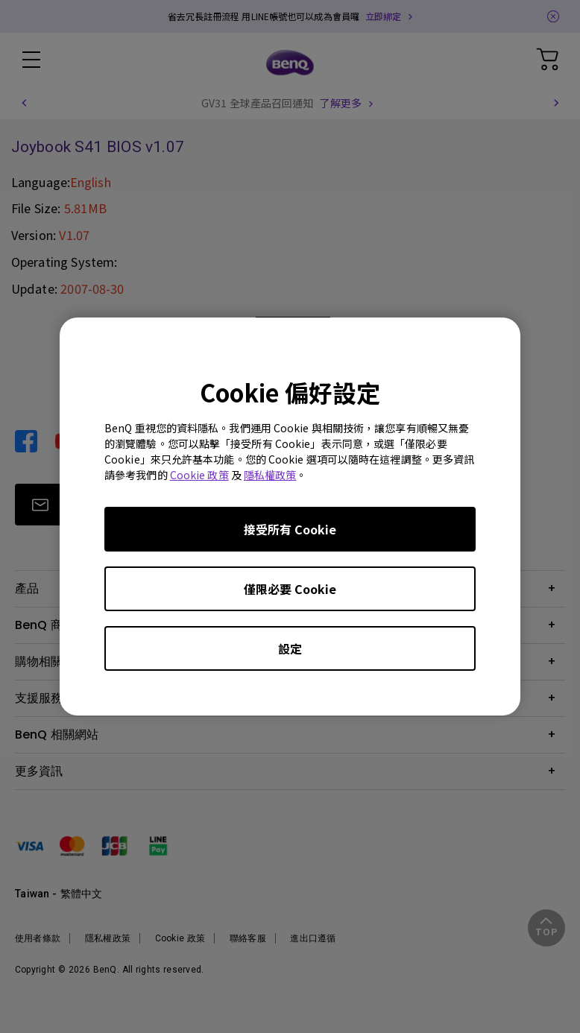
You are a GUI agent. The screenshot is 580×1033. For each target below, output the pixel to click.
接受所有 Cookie (290, 529)
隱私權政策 (270, 474)
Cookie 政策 (199, 474)
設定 (290, 648)
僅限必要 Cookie (290, 589)
